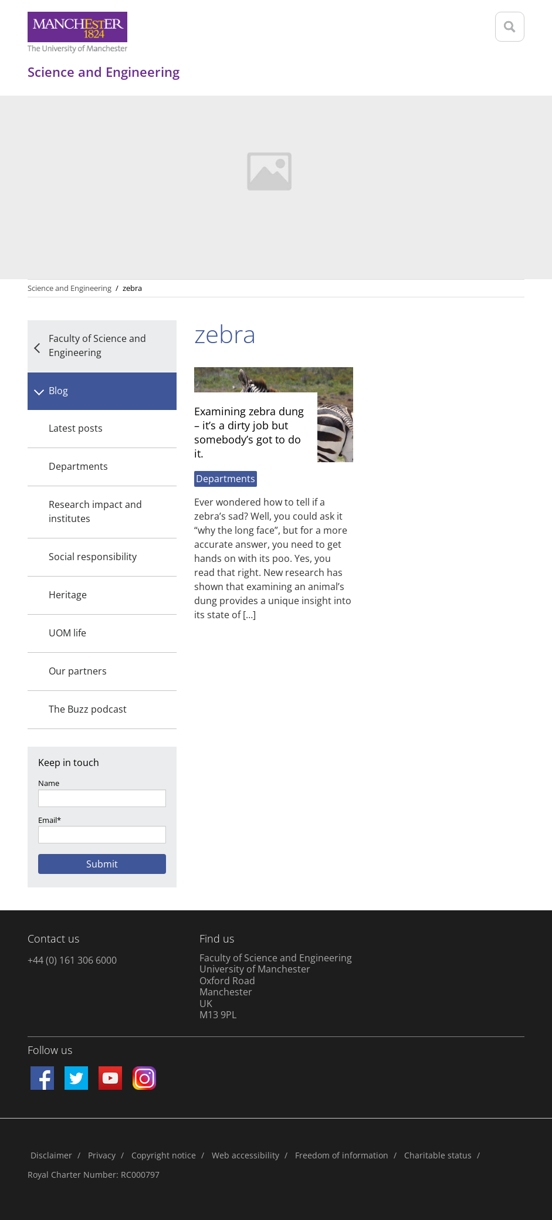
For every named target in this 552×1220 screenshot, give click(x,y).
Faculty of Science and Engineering (97, 345)
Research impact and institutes (95, 511)
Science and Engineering (69, 288)
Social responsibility (93, 556)
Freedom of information (341, 1155)
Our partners (78, 671)
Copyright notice (163, 1155)
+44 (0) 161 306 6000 (72, 960)
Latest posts (76, 428)
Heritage (68, 594)
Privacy (102, 1155)
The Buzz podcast (88, 709)
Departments (78, 466)
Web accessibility (245, 1155)
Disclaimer (51, 1155)
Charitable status (438, 1155)
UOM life (67, 632)
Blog (58, 390)
